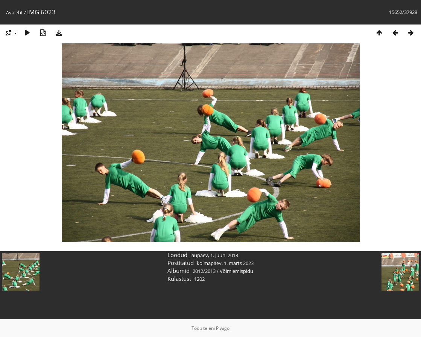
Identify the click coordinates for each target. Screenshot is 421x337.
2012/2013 (204, 271)
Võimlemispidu (236, 271)
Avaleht (14, 12)
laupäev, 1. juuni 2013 (214, 255)
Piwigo (222, 328)
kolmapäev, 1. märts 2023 (225, 263)
